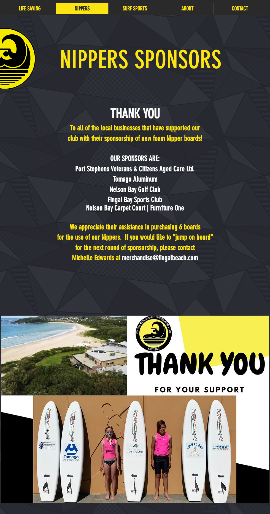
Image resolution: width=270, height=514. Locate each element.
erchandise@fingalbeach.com (162, 258)
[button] (29, 8)
